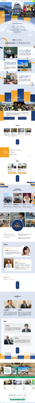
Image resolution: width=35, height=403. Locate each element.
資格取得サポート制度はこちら (17, 281)
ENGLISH (31, 1)
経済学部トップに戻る (20, 349)
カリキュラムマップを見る (17, 180)
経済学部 (5, 374)
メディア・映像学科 (15, 377)
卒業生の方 (20, 0)
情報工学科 (24, 377)
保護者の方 (22, 0)
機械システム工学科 (24, 378)
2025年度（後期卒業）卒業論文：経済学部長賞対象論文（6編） (15, 154)
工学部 (23, 374)
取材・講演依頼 (30, 0)
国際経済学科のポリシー (13, 349)
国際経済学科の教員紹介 (17, 341)
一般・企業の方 (24, 0)
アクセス (28, 1)
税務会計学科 (5, 377)
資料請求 (22, 1)
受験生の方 (14, 0)
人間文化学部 (14, 374)
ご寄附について (27, 0)
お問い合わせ (25, 1)
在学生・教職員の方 (16, 0)
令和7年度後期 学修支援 (12, 156)
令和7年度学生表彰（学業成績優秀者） (13, 159)
